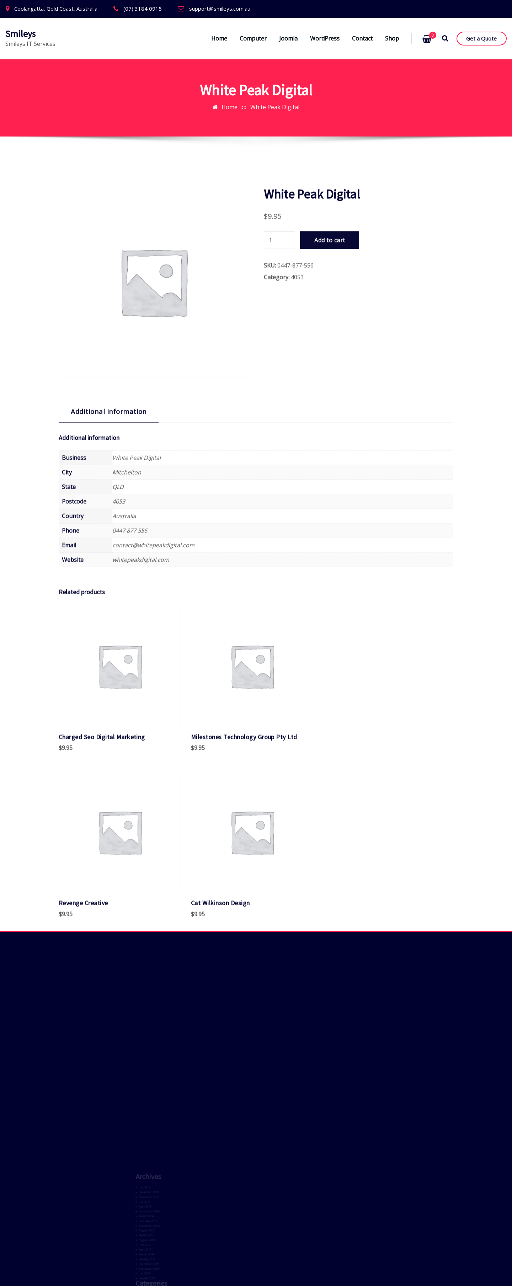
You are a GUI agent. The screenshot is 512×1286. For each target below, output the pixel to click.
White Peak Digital (274, 101)
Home (219, 38)
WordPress (325, 38)
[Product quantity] (279, 339)
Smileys (20, 33)
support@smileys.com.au (219, 8)
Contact (362, 38)
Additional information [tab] (109, 509)
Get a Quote (481, 38)
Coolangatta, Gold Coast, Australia (55, 8)
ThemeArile (256, 1270)
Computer (253, 38)
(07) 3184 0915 (142, 8)
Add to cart (329, 339)
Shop (392, 38)
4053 (297, 376)
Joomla (288, 38)
